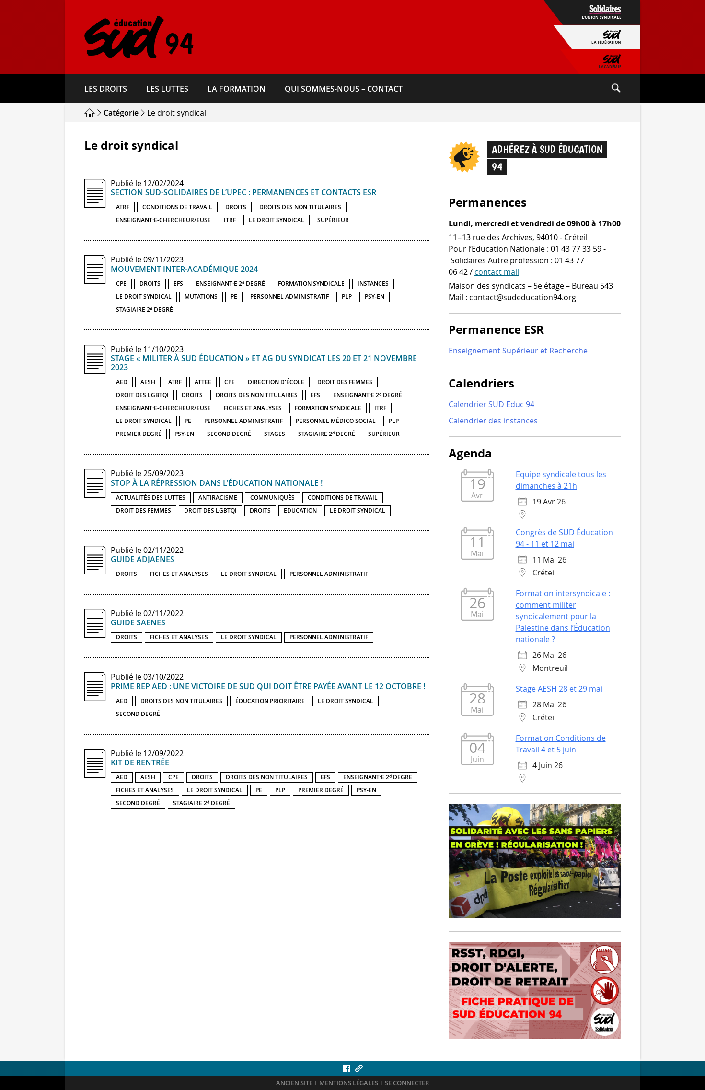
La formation (237, 88)
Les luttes (167, 88)
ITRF (230, 220)
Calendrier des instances (493, 420)
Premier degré (139, 434)
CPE (121, 284)
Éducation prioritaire (270, 701)
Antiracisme (217, 497)
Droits (235, 207)
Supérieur (333, 220)
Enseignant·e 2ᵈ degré (230, 284)
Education (300, 510)
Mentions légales (348, 1083)
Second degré (229, 434)
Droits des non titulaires (300, 207)
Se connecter (407, 1083)
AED (121, 382)
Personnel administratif (289, 297)
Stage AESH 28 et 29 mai (559, 688)
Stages (274, 434)
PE (234, 297)
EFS (178, 284)
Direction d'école (276, 382)
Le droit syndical (276, 220)
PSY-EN (374, 297)
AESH (147, 382)
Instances (373, 284)
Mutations (201, 297)
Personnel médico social (336, 421)
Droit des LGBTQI (142, 395)
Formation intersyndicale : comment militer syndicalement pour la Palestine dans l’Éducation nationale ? (563, 616)
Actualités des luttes (150, 497)
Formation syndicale (311, 284)
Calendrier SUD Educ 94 (491, 404)
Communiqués (272, 497)
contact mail (496, 272)
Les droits (105, 88)
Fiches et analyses (253, 408)
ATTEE (203, 382)
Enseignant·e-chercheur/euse (163, 220)
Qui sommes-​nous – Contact (344, 88)
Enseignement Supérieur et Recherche (518, 350)
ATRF (122, 207)
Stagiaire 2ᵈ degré (144, 309)
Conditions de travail (177, 207)
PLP (347, 297)
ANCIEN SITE (294, 1083)
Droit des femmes (344, 382)
